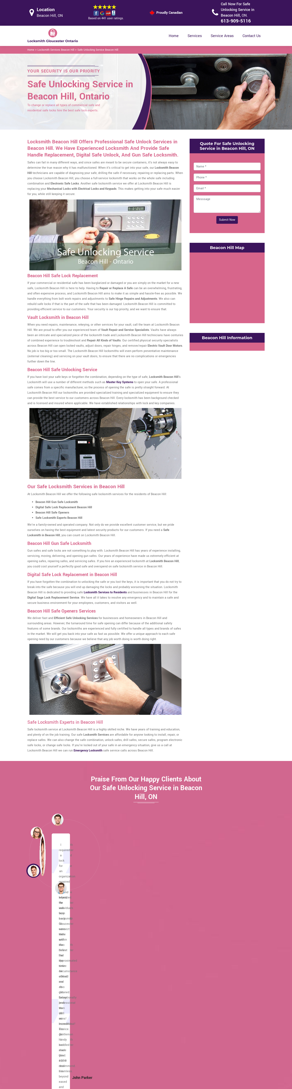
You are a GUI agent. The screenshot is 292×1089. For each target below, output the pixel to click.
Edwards (126, 990)
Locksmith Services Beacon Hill (56, 50)
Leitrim (125, 943)
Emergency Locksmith (178, 1062)
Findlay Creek (129, 974)
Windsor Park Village (54, 938)
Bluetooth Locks (174, 1039)
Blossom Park (210, 974)
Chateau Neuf (210, 948)
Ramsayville (48, 964)
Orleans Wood (49, 980)
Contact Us (252, 35)
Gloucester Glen (131, 969)
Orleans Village (50, 985)
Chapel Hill (208, 953)
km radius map (227, 287)
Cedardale (207, 959)
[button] (61, 888)
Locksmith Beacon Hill (143, 1084)
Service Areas (222, 35)
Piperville (46, 969)
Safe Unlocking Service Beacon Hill (97, 50)
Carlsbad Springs (212, 969)
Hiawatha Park (130, 964)
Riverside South (50, 959)
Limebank (126, 938)
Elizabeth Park (129, 985)
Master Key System (126, 1038)
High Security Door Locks (129, 1030)
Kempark (126, 948)
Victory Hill (47, 943)
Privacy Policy (172, 1031)
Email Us (222, 1030)
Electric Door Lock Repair (129, 1046)
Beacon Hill (208, 985)
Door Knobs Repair (125, 1062)
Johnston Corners (132, 953)
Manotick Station (51, 990)
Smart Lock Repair (125, 1054)
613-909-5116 (236, 21)
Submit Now (227, 220)
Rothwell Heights (51, 953)
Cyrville (205, 938)
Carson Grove (210, 964)
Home (174, 35)
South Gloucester (51, 948)
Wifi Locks (170, 1047)
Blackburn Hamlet (212, 980)
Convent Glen (209, 943)
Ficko (124, 980)
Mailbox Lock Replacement (181, 1055)
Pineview (46, 974)
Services (195, 35)
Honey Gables (129, 959)
